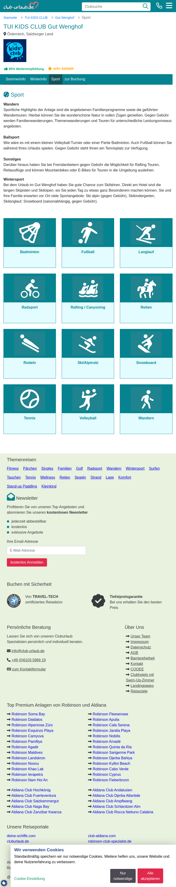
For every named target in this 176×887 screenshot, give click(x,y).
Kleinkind (48, 486)
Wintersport (135, 468)
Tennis (30, 477)
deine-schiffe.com (21, 836)
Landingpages (142, 686)
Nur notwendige (122, 876)
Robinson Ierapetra (27, 774)
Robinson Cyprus (107, 774)
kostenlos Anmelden (27, 562)
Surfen (154, 468)
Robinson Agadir (24, 747)
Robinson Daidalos (26, 720)
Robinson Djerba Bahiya (112, 758)
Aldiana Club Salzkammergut (35, 801)
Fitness (13, 468)
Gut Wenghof (64, 17)
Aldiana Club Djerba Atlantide (116, 795)
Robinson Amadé (107, 741)
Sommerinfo (15, 79)
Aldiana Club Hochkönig (31, 790)
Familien (65, 468)
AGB (134, 653)
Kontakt (137, 664)
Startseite (10, 17)
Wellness (47, 477)
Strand (96, 477)
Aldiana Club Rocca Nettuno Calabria (123, 812)
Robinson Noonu (25, 763)
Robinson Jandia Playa (111, 730)
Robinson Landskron (28, 758)
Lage (110, 477)
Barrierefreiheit (143, 658)
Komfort (124, 477)
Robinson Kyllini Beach (111, 763)
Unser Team (140, 636)
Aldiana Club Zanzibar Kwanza (36, 812)
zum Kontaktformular (29, 669)
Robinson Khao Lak (27, 769)
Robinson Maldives (26, 752)
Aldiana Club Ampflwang (112, 801)
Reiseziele (139, 691)
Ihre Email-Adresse (22, 541)
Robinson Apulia (106, 720)
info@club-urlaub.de (27, 651)
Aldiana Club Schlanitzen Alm (116, 806)
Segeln (80, 477)
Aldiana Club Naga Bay (30, 806)
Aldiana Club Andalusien (112, 790)
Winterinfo (38, 79)
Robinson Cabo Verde (111, 769)
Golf (79, 468)
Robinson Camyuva (27, 736)
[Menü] (169, 5)
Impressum (140, 642)
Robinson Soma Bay (28, 714)
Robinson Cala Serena (111, 725)
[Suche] (145, 6)
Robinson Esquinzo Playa (32, 730)
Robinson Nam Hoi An (29, 780)
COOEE (137, 669)
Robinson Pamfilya (26, 741)
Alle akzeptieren (150, 876)
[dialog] (93, 866)
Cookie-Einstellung (29, 879)
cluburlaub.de (18, 841)
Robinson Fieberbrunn (111, 780)
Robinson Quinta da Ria (112, 747)
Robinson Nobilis (106, 736)
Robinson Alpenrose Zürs (32, 725)
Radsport (94, 468)
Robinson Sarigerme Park (114, 752)
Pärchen (30, 468)
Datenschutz (141, 647)
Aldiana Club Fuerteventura (33, 795)
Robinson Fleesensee (110, 714)
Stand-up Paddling (22, 486)
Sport (55, 79)
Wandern (114, 468)
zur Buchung (75, 79)
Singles (47, 468)
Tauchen (14, 477)
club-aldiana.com (102, 836)
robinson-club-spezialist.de (109, 841)
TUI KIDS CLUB (36, 17)
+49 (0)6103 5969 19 (28, 660)
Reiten (65, 477)
